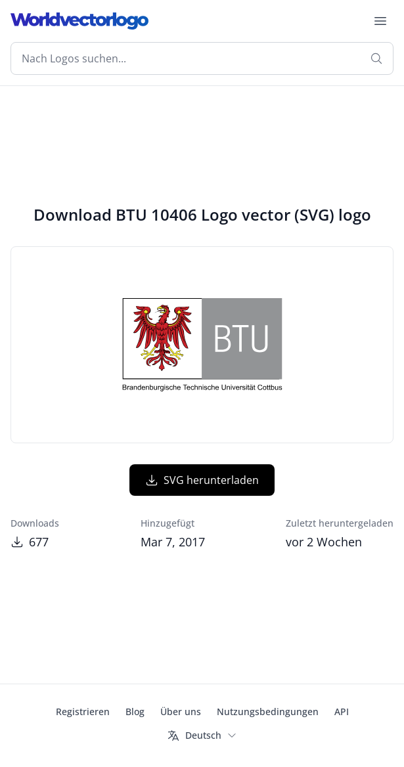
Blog (135, 711)
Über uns (180, 711)
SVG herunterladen (202, 480)
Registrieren (83, 711)
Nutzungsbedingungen (268, 711)
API (341, 711)
